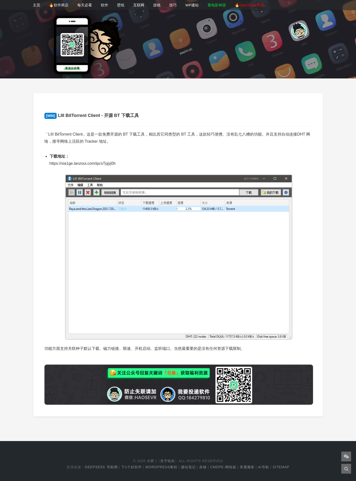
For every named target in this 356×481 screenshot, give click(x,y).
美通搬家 (247, 467)
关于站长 (167, 461)
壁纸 (120, 5)
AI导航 (263, 467)
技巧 (173, 5)
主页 (36, 5)
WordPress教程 (161, 467)
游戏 (156, 5)
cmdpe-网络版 (223, 467)
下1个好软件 (131, 467)
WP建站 (192, 5)
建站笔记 (188, 467)
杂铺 (203, 467)
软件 (104, 5)
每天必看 (84, 5)
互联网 (138, 5)
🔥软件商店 (58, 5)
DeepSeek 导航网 (101, 467)
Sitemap (281, 467)
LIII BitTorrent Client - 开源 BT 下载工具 (91, 115)
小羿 (150, 461)
